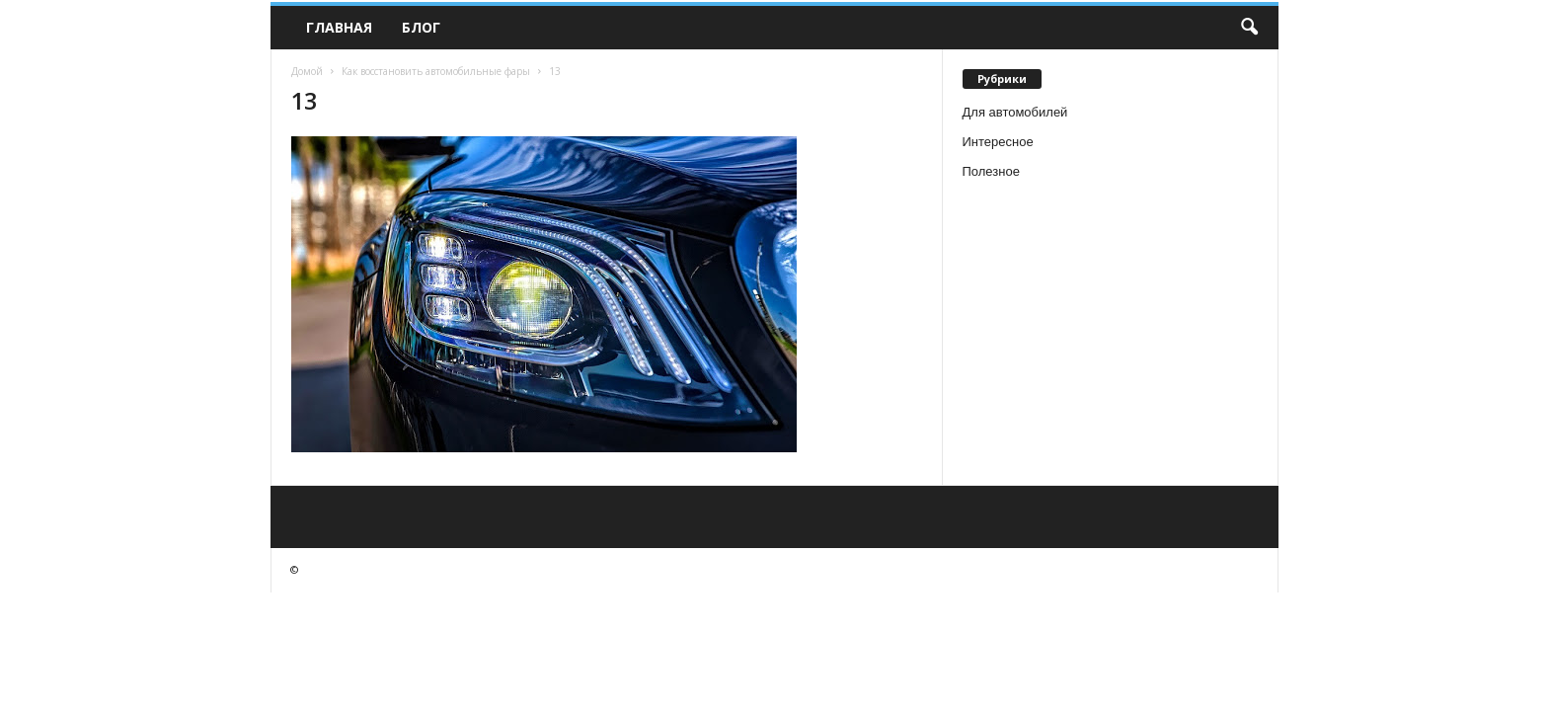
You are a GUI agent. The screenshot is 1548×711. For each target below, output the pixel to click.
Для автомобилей (1015, 112)
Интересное (998, 141)
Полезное (991, 171)
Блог (421, 27)
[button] (1249, 27)
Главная (339, 27)
